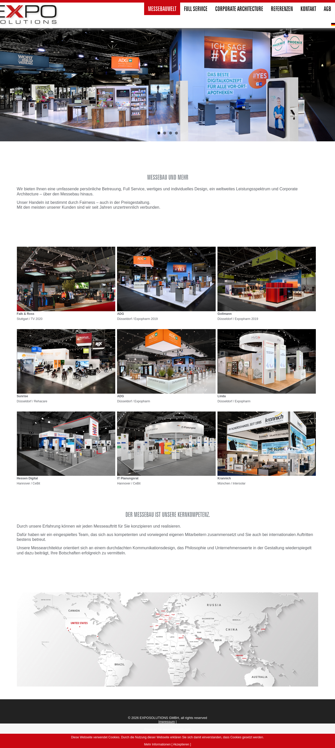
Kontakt (308, 9)
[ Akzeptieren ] (181, 744)
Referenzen (282, 9)
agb (327, 9)
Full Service (195, 9)
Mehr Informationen (157, 744)
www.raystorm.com (177, 729)
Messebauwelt (162, 9)
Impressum (166, 722)
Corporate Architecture (239, 9)
